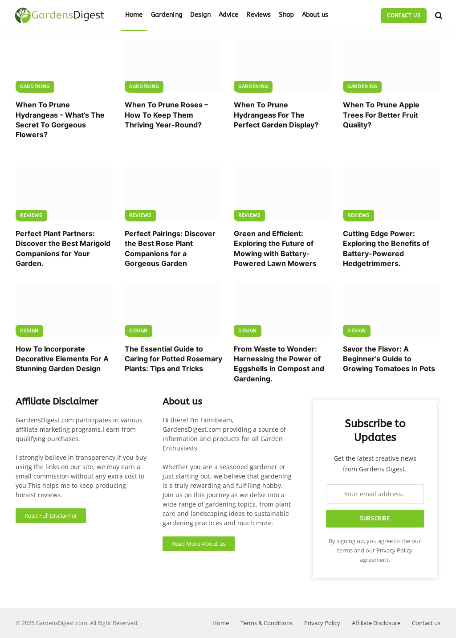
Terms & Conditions (266, 623)
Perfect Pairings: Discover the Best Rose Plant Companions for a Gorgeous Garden (170, 248)
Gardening (166, 15)
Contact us (403, 15)
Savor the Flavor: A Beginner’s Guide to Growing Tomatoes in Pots (389, 358)
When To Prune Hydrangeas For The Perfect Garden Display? (276, 114)
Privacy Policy (394, 550)
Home (134, 15)
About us (315, 15)
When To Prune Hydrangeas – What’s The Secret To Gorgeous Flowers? (60, 119)
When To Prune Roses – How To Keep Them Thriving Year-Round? (166, 114)
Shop (286, 15)
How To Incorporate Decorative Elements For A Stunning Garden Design (62, 358)
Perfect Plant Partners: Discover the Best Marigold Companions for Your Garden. (63, 248)
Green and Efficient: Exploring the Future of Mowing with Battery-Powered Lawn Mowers (275, 248)
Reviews (258, 15)
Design (200, 15)
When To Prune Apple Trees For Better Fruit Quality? (381, 114)
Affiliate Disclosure (376, 623)
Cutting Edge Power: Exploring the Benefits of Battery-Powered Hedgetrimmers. (386, 248)
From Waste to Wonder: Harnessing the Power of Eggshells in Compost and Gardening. (279, 363)
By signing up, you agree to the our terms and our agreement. (375, 550)
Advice (229, 15)
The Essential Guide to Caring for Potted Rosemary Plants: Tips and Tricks (173, 358)
